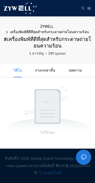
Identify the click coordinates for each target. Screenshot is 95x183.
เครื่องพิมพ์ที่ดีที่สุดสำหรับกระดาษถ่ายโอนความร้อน (49, 32)
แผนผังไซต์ (51, 173)
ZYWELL (46, 27)
